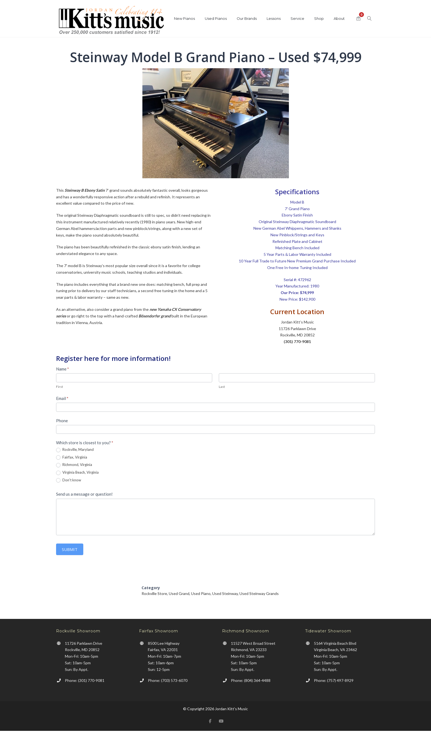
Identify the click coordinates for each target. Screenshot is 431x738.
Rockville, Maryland (75, 449)
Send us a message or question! (84, 494)
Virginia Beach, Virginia (77, 472)
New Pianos (184, 18)
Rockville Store (154, 593)
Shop (319, 18)
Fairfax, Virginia (71, 457)
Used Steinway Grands (259, 593)
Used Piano (201, 593)
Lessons (274, 18)
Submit (70, 549)
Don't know (68, 480)
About (339, 18)
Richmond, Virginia (74, 464)
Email (62, 398)
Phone (62, 420)
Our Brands (247, 18)
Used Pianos (216, 18)
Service (297, 18)
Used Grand (179, 593)
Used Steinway (225, 593)
